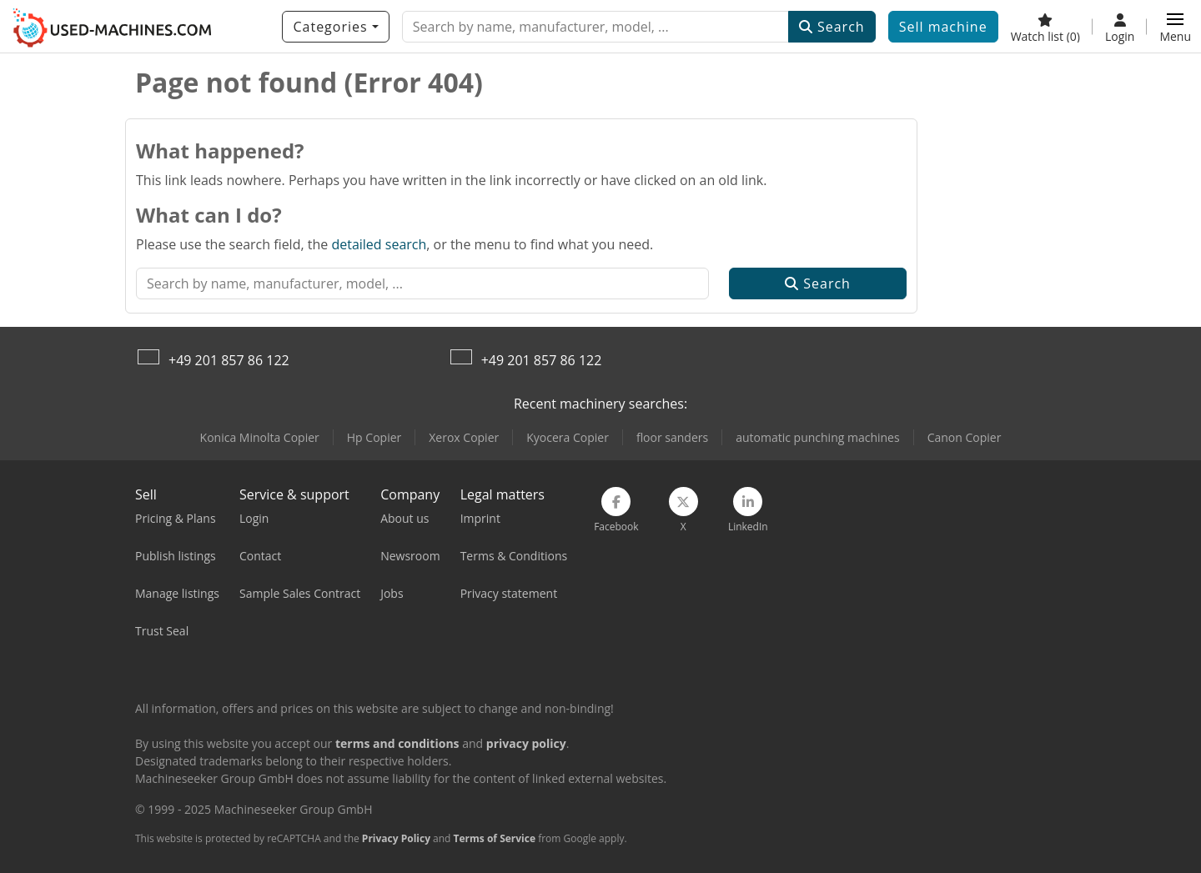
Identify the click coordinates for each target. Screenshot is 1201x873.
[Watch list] (1045, 27)
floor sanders (672, 437)
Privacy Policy (396, 838)
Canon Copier (964, 437)
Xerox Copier (464, 437)
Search (832, 27)
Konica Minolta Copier (259, 437)
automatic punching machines (817, 437)
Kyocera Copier (567, 437)
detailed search (378, 244)
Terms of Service (494, 838)
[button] (1175, 27)
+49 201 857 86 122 (228, 360)
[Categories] (335, 27)
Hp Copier (374, 437)
